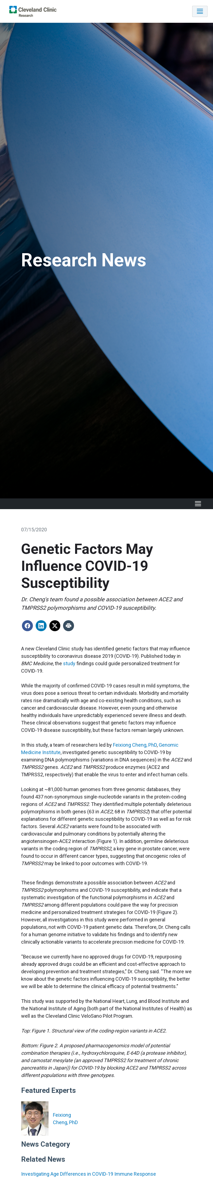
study (69, 664)
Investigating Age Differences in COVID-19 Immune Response (88, 1174)
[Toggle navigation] (200, 11)
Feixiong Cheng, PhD (135, 745)
